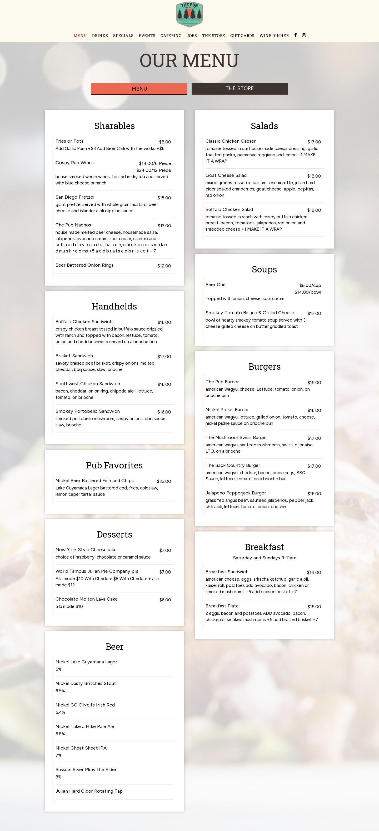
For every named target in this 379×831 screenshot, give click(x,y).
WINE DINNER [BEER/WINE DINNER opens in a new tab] (274, 35)
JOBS (192, 35)
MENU (80, 35)
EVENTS (147, 35)
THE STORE (213, 35)
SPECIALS (123, 35)
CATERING (171, 35)
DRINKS (100, 35)
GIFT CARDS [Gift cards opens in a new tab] (242, 35)
